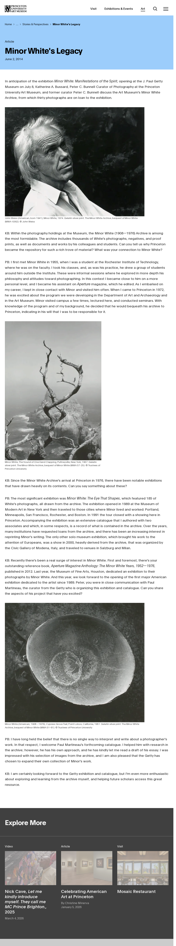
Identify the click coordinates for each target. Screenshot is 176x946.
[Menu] (166, 8)
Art (143, 8)
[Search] (155, 8)
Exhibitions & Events (118, 8)
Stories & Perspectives (35, 24)
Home (8, 24)
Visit (93, 8)
